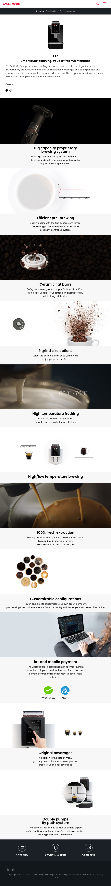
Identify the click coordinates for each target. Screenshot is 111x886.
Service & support (67, 11)
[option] (55, 34)
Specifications (52, 11)
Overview (40, 11)
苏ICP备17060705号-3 (87, 875)
